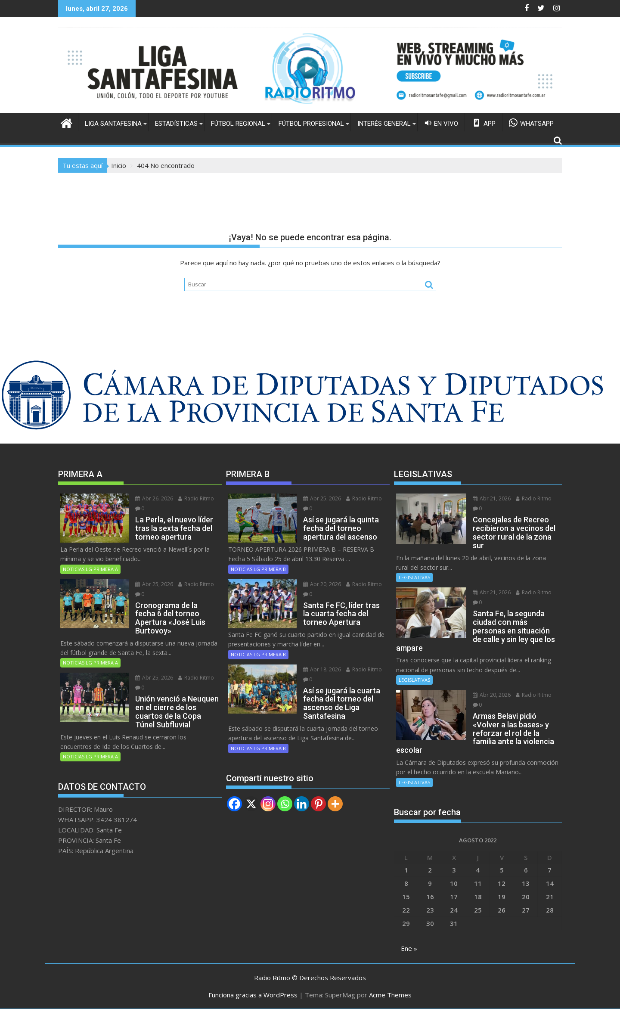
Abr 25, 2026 (154, 584)
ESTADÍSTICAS (176, 123)
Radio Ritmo (196, 498)
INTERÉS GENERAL (384, 123)
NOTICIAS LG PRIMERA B (258, 569)
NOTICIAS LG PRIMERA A (90, 569)
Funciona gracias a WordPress (253, 994)
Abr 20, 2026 (322, 584)
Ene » (409, 948)
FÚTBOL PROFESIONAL (311, 123)
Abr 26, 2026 (154, 498)
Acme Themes (390, 994)
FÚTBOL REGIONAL (238, 123)
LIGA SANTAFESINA (113, 123)
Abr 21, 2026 (492, 498)
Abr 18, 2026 (322, 669)
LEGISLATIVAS (414, 577)
